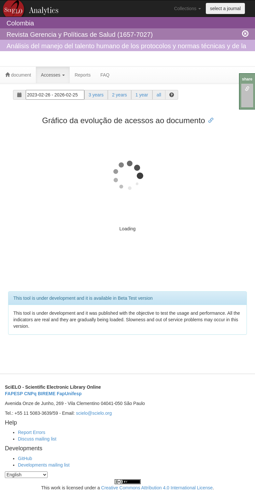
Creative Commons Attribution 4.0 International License (157, 487)
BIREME (46, 393)
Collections (187, 8)
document (18, 75)
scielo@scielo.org (94, 413)
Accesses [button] (53, 75)
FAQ (104, 75)
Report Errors (31, 432)
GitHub (25, 458)
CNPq (30, 393)
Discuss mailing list (37, 438)
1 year (141, 94)
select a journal (225, 8)
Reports (83, 75)
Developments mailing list (44, 465)
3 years (96, 94)
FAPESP (14, 393)
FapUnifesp (69, 393)
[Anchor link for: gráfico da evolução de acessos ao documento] (209, 120)
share (247, 79)
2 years (119, 94)
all (159, 94)
